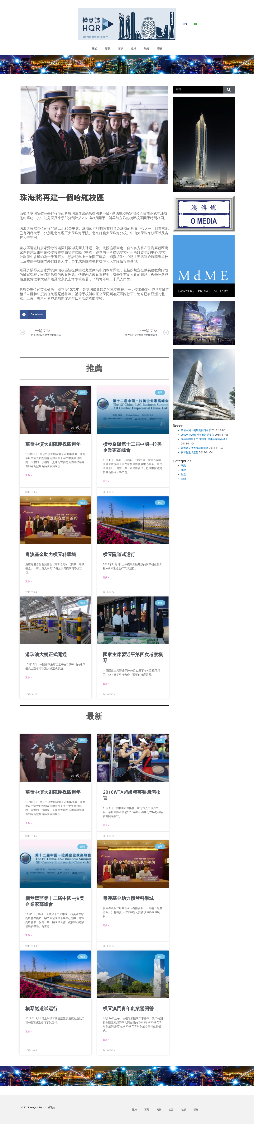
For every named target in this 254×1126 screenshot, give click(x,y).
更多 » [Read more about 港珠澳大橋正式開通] (28, 678)
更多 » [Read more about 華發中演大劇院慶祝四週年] (28, 476)
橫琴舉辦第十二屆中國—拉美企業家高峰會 (206, 439)
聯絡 (159, 48)
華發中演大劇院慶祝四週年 (53, 445)
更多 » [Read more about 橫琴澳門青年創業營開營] (106, 1041)
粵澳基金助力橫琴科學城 (50, 555)
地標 (146, 48)
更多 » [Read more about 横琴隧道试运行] (106, 578)
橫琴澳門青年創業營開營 (128, 1010)
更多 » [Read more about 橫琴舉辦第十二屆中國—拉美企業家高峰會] (106, 482)
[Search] (229, 90)
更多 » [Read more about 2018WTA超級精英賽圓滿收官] (106, 826)
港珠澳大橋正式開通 (46, 655)
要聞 (107, 48)
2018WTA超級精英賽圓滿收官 (199, 434)
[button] (33, 314)
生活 (133, 48)
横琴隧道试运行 (119, 555)
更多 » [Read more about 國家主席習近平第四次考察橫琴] (106, 684)
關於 (94, 48)
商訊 (120, 48)
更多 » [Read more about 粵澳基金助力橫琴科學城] (28, 582)
